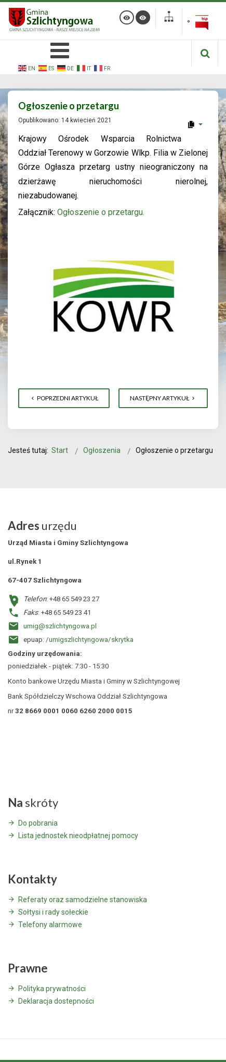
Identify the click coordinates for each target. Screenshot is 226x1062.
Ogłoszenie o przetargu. (100, 212)
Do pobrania (38, 823)
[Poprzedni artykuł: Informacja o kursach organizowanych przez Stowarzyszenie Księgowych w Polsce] (64, 398)
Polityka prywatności (52, 988)
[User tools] (194, 124)
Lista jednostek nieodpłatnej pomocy (78, 835)
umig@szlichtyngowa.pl (60, 626)
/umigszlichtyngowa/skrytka (90, 639)
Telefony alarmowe (50, 924)
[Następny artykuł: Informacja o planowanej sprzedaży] (163, 398)
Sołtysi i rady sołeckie (53, 912)
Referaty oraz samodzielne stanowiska (82, 899)
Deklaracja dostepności (56, 1001)
